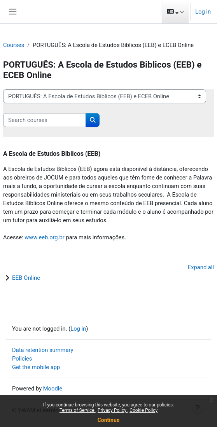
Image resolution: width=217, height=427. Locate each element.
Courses (13, 45)
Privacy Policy (113, 410)
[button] (175, 11)
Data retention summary (43, 350)
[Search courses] (44, 120)
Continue (109, 420)
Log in (203, 11)
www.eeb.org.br (44, 237)
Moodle (52, 388)
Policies (22, 358)
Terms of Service (78, 410)
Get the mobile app (36, 367)
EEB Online (26, 277)
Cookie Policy (144, 410)
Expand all (201, 267)
